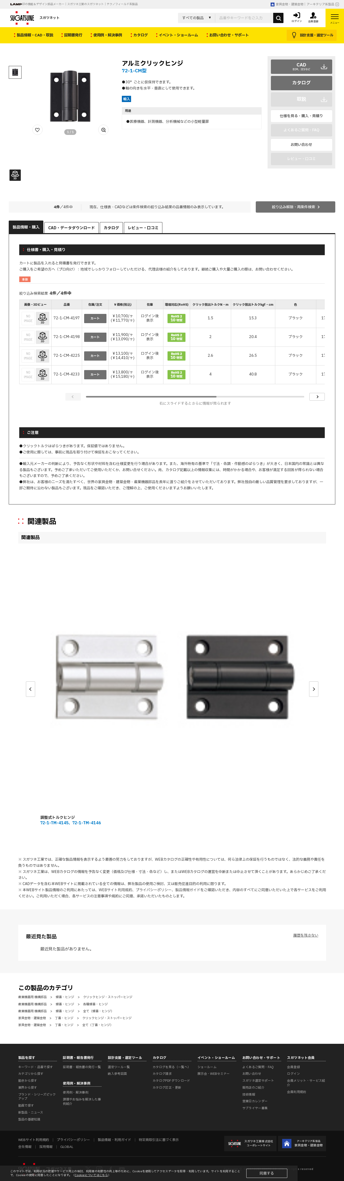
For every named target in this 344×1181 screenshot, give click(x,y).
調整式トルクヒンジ (57, 818)
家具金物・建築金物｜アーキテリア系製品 (302, 4)
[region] (172, 342)
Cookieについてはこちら (91, 1175)
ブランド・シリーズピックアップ (37, 1096)
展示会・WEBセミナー (214, 1073)
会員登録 (293, 1067)
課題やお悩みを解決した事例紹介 (82, 1101)
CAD (301, 66)
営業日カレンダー (255, 1101)
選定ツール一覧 (119, 1067)
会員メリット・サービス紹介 (306, 1082)
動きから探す (27, 1080)
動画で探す (26, 1105)
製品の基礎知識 (29, 1119)
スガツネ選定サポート (258, 1080)
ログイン (293, 1073)
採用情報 (46, 1146)
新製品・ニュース (30, 1112)
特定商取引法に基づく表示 (159, 1140)
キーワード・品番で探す (35, 1067)
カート (95, 318)
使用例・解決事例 (75, 1092)
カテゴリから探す (31, 1073)
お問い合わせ (301, 144)
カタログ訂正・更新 (167, 1087)
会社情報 (25, 1146)
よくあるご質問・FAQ (258, 1067)
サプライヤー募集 (255, 1108)
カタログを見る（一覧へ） (172, 1067)
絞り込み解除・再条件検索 (293, 207)
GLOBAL (66, 1146)
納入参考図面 (117, 1073)
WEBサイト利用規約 (115, 890)
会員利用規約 (296, 1092)
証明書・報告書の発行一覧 (82, 1067)
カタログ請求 (162, 1073)
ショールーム (207, 1067)
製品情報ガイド (187, 890)
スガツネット (35, 18)
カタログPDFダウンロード (171, 1080)
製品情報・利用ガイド (114, 1140)
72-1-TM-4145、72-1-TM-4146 (70, 823)
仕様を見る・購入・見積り (301, 116)
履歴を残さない (305, 935)
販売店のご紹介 (253, 1087)
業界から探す (27, 1087)
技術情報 (248, 1094)
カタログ (301, 83)
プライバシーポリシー (154, 890)
